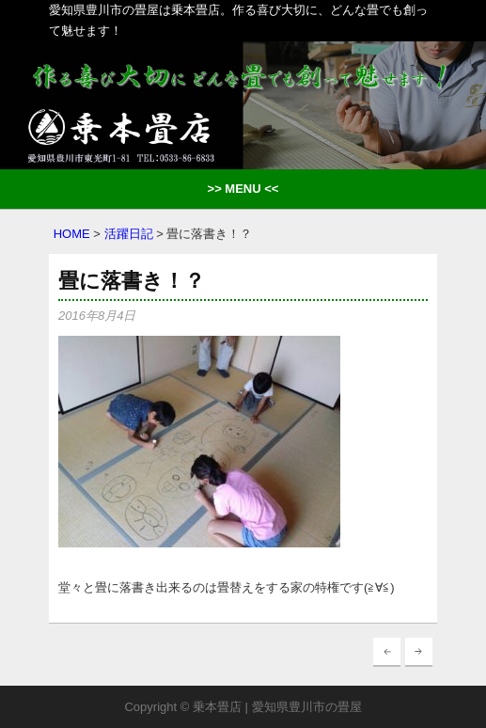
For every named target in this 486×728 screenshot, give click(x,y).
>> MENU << (243, 189)
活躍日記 (128, 234)
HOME (72, 234)
